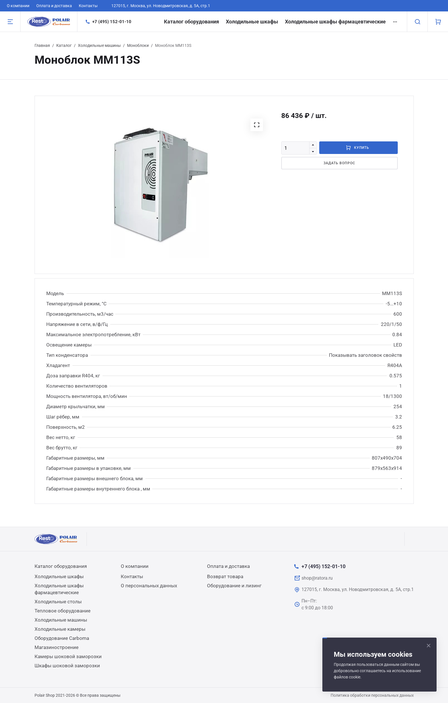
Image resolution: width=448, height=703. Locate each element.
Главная (42, 45)
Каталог (64, 45)
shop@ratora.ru (317, 578)
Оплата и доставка (54, 5)
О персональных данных (149, 585)
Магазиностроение (57, 647)
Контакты (88, 5)
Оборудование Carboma (62, 638)
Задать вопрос (339, 163)
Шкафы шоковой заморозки (67, 665)
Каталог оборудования (191, 22)
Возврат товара (225, 576)
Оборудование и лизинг (234, 585)
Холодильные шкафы (252, 22)
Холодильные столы (58, 601)
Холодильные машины (99, 45)
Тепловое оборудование (63, 611)
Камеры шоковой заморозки (68, 656)
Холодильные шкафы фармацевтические (335, 22)
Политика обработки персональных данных (372, 695)
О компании (18, 5)
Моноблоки (138, 45)
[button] (256, 125)
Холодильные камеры (60, 629)
